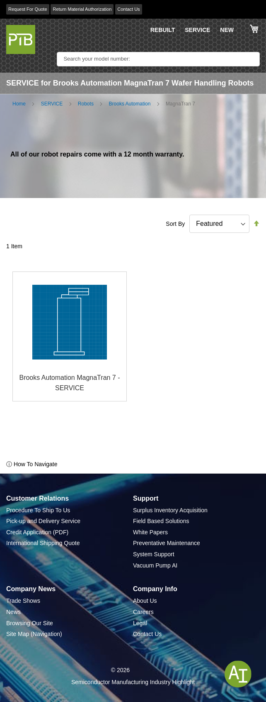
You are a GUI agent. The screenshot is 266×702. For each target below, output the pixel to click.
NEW (227, 30)
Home (19, 104)
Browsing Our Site (29, 623)
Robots (86, 104)
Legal (140, 623)
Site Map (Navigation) (34, 634)
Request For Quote (27, 9)
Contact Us (128, 9)
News (13, 612)
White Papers (150, 532)
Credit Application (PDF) (37, 532)
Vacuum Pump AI (155, 565)
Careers (143, 612)
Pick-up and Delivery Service (43, 521)
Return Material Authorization (82, 9)
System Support (153, 554)
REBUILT (162, 30)
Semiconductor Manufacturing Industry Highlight (133, 682)
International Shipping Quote (43, 543)
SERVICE (197, 30)
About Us (145, 600)
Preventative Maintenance (166, 543)
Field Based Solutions (161, 521)
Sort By (175, 223)
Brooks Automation (130, 104)
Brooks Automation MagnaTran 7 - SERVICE (69, 383)
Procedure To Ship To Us (38, 510)
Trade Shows (23, 600)
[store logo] (20, 39)
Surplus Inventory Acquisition (170, 510)
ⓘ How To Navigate (31, 464)
